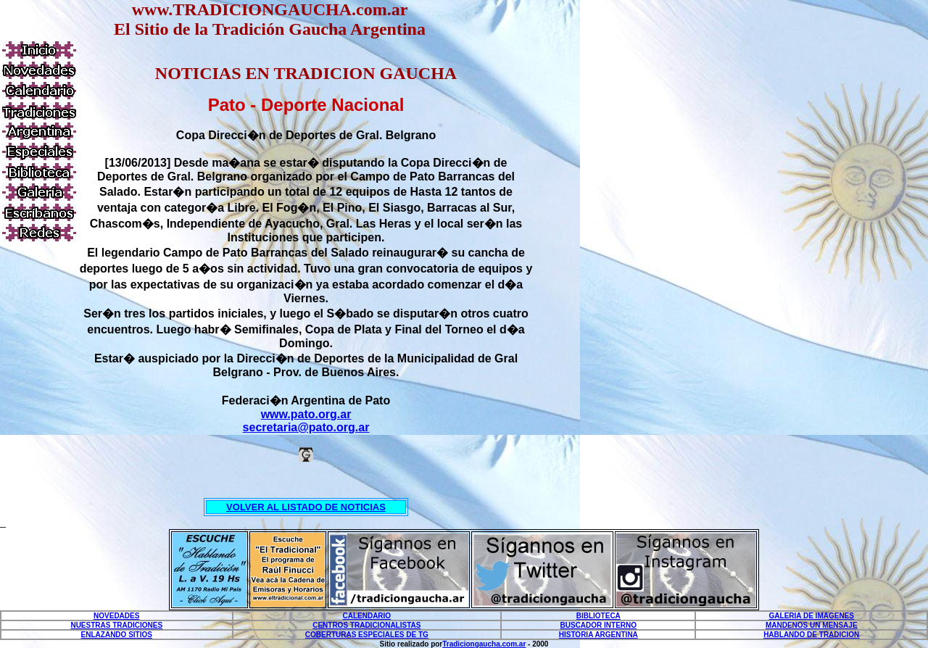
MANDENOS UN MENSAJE (812, 625)
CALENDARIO (366, 616)
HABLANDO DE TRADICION (811, 635)
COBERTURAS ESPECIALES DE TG (366, 635)
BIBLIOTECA (598, 616)
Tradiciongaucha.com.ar (484, 644)
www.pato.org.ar (306, 414)
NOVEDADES (116, 616)
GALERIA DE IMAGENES (811, 616)
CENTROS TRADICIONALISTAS (366, 625)
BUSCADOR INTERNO (598, 625)
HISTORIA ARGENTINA (598, 635)
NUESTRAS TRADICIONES (116, 625)
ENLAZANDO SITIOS (116, 635)
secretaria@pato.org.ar (306, 427)
